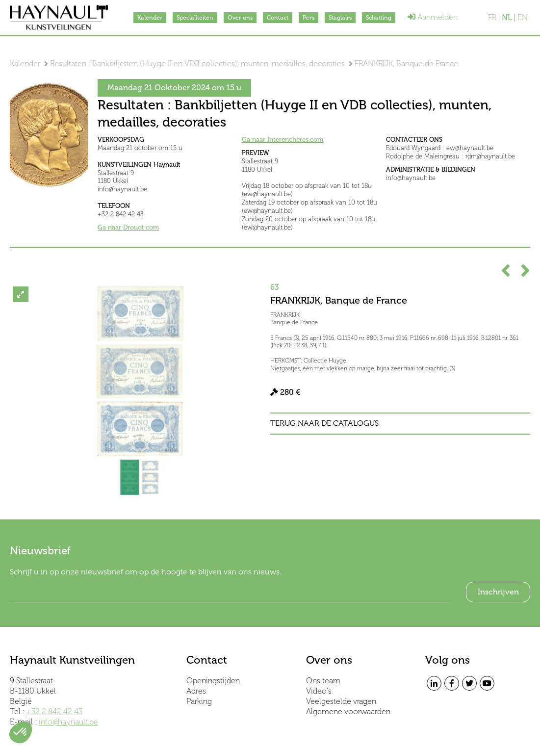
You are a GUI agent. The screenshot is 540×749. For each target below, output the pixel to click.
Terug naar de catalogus (324, 423)
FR (492, 18)
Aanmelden (433, 17)
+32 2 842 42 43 (54, 711)
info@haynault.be (68, 721)
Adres (196, 691)
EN (522, 18)
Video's (319, 691)
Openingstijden (213, 680)
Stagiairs (340, 17)
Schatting (378, 17)
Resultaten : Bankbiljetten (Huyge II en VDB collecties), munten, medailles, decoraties (197, 63)
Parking (199, 701)
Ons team (323, 680)
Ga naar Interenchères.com (282, 139)
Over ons (240, 17)
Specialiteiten (195, 17)
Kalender (149, 17)
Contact (277, 17)
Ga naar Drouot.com (128, 227)
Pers (308, 17)
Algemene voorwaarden (348, 711)
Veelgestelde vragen (341, 701)
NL (507, 18)
